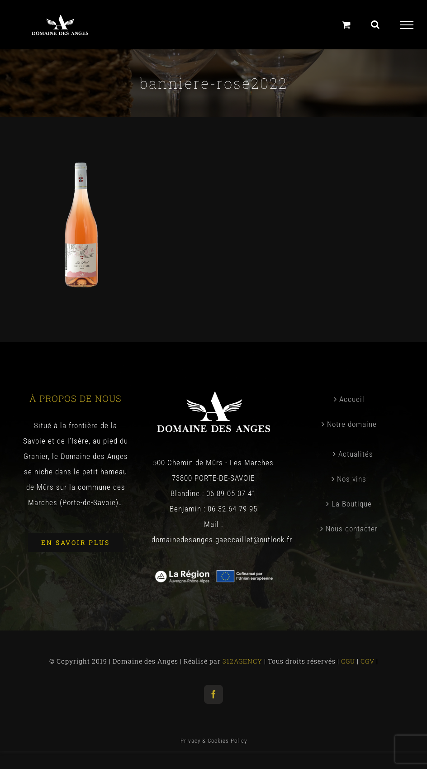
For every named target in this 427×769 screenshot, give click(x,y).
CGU (349, 661)
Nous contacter (352, 528)
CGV (368, 661)
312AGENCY (241, 661)
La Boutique (352, 503)
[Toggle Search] (375, 24)
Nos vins (351, 478)
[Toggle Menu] (407, 25)
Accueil (352, 399)
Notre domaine (352, 424)
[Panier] (346, 24)
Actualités (355, 454)
